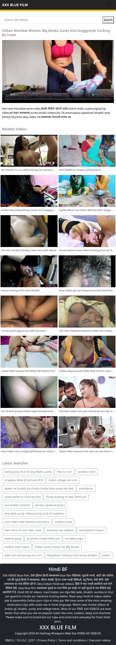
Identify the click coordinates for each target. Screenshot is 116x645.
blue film (65, 575)
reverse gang (12, 538)
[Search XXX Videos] (52, 19)
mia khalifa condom (17, 505)
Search (108, 20)
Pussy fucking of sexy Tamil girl (66, 497)
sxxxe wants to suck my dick (22, 497)
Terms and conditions (72, 640)
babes (106, 555)
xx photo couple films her (43, 538)
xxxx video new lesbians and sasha (27, 522)
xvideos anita (63, 522)
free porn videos (100, 640)
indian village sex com (63, 480)
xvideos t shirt (86, 472)
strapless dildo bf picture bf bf (23, 480)
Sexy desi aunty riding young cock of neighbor (34, 513)
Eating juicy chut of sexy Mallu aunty (28, 472)
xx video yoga (74, 538)
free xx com (64, 472)
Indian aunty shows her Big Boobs (57, 547)
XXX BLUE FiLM (15, 4)
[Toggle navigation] (109, 4)
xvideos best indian (16, 547)
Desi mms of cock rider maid (23, 530)
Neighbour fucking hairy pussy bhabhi (72, 555)
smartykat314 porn (91, 530)
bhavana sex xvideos (60, 530)
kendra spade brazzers (50, 505)
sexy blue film (27, 588)
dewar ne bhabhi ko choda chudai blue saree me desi (39, 488)
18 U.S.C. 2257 (25, 640)
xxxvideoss (86, 488)
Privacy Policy (46, 640)
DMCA (9, 640)
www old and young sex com (23, 555)
